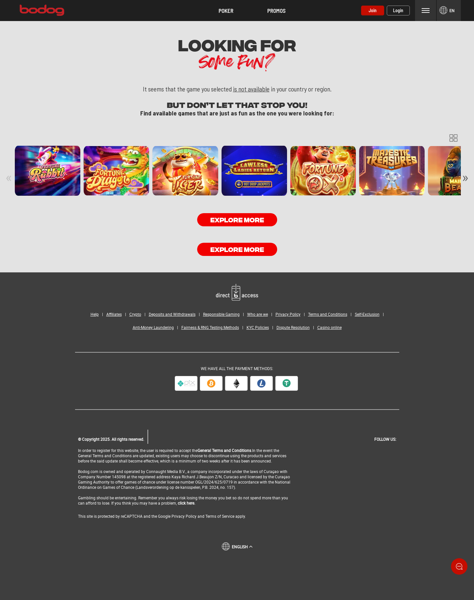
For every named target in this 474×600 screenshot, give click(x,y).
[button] (226, 11)
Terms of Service (219, 516)
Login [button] (398, 10)
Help (95, 314)
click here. (186, 503)
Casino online (329, 327)
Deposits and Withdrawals (172, 314)
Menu (426, 10)
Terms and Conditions (327, 314)
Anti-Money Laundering (153, 327)
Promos (276, 10)
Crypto (135, 314)
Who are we (257, 314)
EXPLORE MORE (237, 219)
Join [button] (373, 10)
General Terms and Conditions (224, 450)
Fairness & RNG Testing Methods (210, 327)
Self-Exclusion (367, 314)
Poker (226, 10)
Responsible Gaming (221, 314)
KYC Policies (258, 327)
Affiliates (114, 314)
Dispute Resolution (293, 327)
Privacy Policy (288, 314)
